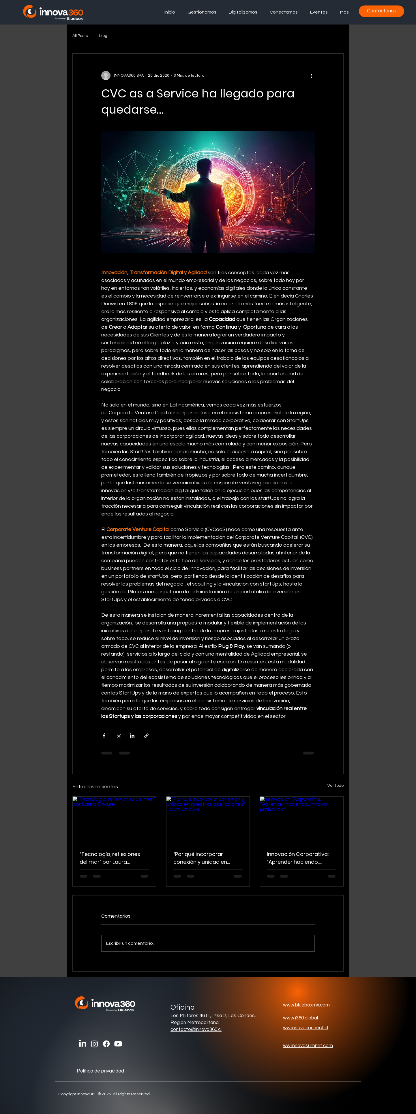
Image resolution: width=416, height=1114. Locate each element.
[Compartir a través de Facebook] (104, 735)
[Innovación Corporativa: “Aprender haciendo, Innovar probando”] (301, 820)
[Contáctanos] (381, 11)
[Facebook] (106, 1043)
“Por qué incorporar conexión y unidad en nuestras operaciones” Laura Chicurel (202, 858)
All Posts (80, 36)
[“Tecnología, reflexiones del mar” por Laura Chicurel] (114, 820)
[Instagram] (94, 1043)
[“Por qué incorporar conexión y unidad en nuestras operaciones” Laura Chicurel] (208, 820)
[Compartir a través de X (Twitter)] (118, 735)
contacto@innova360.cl (196, 1029)
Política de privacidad (100, 1071)
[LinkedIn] (82, 1043)
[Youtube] (118, 1043)
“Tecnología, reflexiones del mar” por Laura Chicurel (110, 858)
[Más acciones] (311, 75)
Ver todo (335, 786)
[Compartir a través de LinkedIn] (132, 735)
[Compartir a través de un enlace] (146, 735)
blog (103, 36)
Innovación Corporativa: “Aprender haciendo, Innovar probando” (298, 858)
